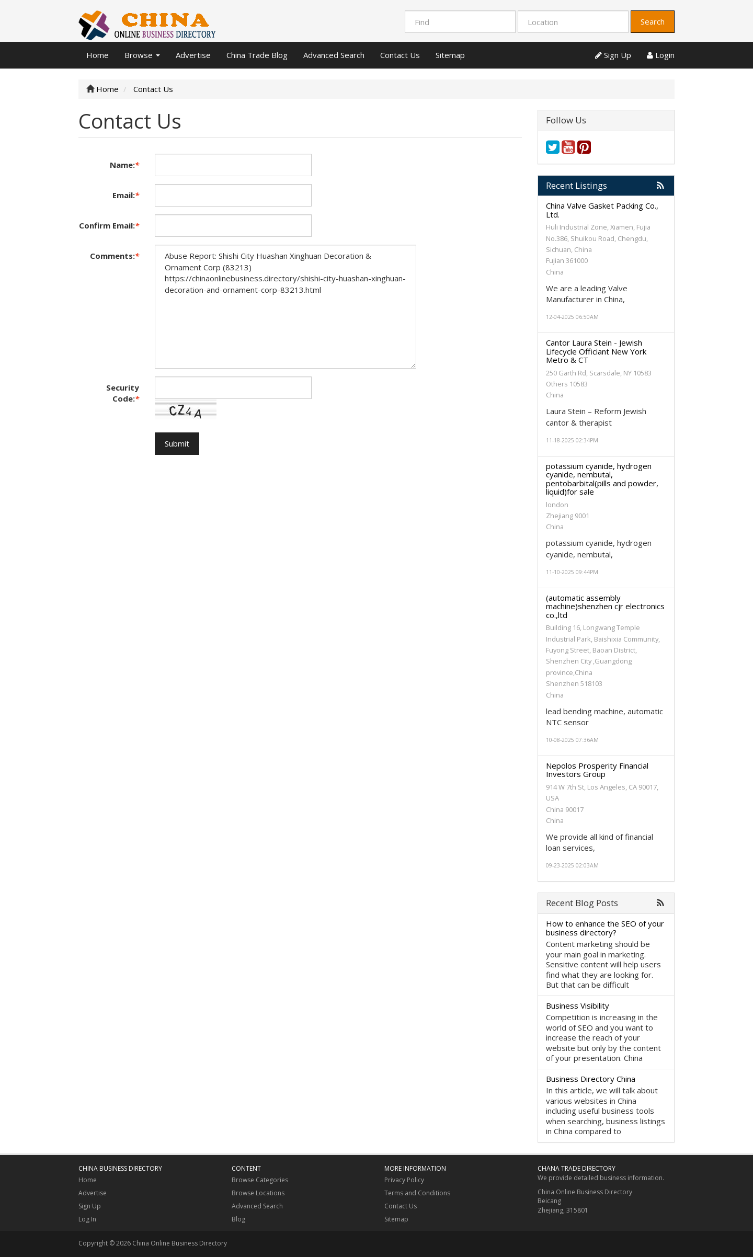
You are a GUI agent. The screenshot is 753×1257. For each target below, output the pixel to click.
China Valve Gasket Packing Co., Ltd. (602, 210)
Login (661, 55)
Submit (177, 443)
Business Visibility (577, 1005)
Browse (142, 55)
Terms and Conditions (417, 1193)
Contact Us (400, 55)
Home (97, 55)
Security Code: (122, 393)
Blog (238, 1219)
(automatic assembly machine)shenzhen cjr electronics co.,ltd (605, 606)
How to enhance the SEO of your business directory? (605, 928)
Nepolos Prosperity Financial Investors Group (597, 770)
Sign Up (613, 55)
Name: (124, 164)
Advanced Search (333, 55)
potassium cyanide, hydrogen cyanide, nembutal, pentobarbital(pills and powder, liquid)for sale (602, 479)
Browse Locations (258, 1193)
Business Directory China (590, 1078)
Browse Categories (260, 1179)
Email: (125, 195)
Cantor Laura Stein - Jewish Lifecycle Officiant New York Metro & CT (596, 351)
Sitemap (450, 55)
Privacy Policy (404, 1179)
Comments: (114, 255)
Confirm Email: (109, 225)
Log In (87, 1219)
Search (653, 21)
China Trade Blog (257, 55)
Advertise (193, 55)
